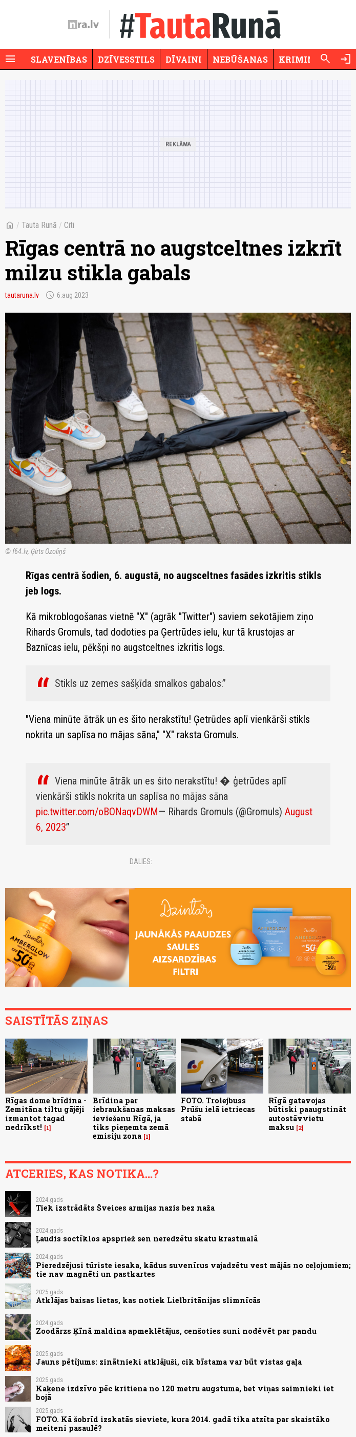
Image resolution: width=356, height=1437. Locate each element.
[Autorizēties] (346, 59)
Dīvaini (183, 59)
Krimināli (304, 59)
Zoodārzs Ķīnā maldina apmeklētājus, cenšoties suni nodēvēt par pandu (176, 1331)
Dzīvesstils (126, 59)
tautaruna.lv (22, 295)
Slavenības (59, 59)
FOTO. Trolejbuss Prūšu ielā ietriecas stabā (218, 1109)
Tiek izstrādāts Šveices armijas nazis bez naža (125, 1208)
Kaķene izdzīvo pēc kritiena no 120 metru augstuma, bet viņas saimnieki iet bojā (185, 1393)
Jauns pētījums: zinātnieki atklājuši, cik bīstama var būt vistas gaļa (169, 1362)
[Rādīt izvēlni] (10, 59)
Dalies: (141, 861)
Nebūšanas (240, 59)
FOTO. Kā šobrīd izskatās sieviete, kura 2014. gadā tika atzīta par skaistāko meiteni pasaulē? (183, 1423)
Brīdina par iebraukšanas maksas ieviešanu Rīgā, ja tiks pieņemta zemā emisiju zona (134, 1118)
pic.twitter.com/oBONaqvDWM (97, 812)
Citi (69, 225)
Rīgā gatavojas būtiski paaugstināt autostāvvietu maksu (307, 1114)
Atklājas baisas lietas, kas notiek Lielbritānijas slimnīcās (148, 1300)
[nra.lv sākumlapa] (83, 24)
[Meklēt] (325, 59)
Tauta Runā (39, 225)
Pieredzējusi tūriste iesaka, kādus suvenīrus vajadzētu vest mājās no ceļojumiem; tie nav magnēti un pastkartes (193, 1269)
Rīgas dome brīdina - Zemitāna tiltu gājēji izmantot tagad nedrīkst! (46, 1114)
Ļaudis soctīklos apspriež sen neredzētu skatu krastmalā (147, 1238)
